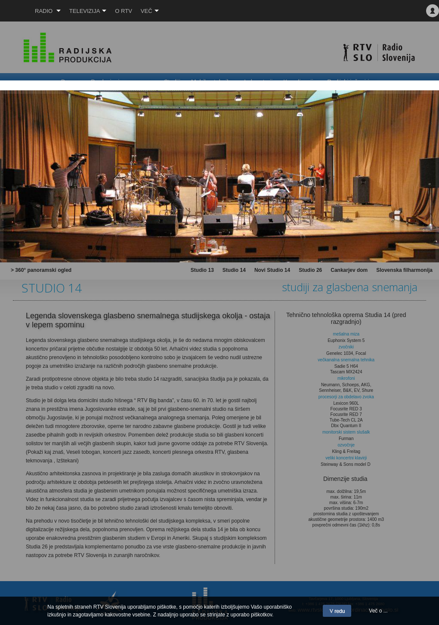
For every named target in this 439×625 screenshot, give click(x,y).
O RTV (123, 11)
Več (150, 11)
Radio (48, 11)
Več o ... (378, 611)
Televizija (88, 11)
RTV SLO (11, 10)
